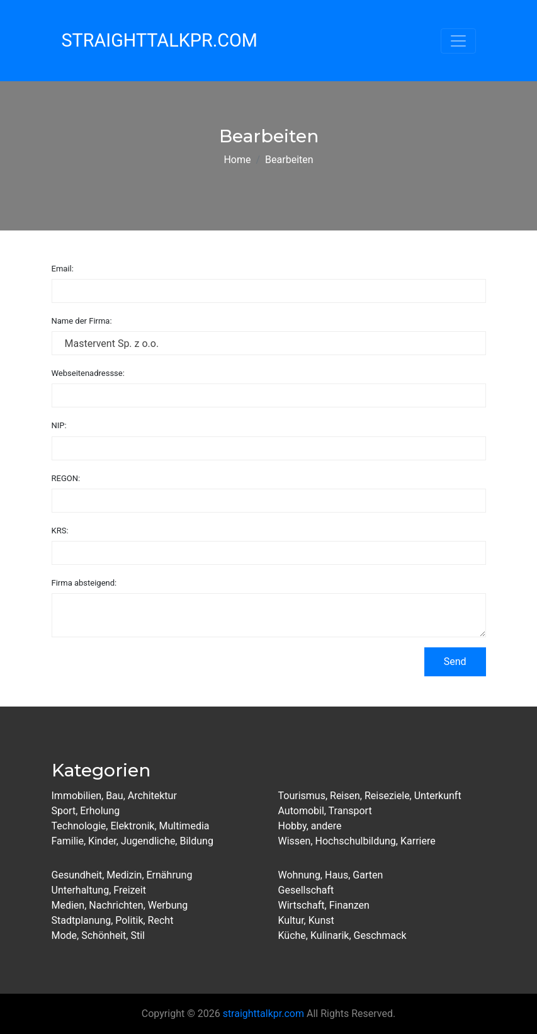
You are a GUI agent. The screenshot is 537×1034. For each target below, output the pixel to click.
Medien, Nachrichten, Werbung (120, 905)
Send (455, 662)
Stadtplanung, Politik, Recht (113, 920)
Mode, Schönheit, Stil (98, 935)
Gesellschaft (306, 890)
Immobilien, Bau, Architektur (114, 796)
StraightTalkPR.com (159, 40)
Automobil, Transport (325, 811)
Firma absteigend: (84, 583)
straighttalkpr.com (263, 1014)
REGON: (66, 478)
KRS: (60, 530)
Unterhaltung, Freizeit (99, 890)
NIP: (59, 425)
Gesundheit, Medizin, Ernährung (122, 875)
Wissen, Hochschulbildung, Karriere (357, 841)
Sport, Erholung (86, 811)
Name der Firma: (82, 321)
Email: (63, 268)
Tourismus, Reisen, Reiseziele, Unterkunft (369, 796)
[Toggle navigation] (458, 41)
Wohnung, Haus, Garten (330, 875)
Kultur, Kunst (306, 920)
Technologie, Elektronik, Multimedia (131, 826)
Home (237, 160)
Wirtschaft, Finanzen (324, 905)
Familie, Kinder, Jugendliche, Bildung (132, 841)
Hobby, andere (310, 826)
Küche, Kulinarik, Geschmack (342, 935)
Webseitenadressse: (88, 373)
